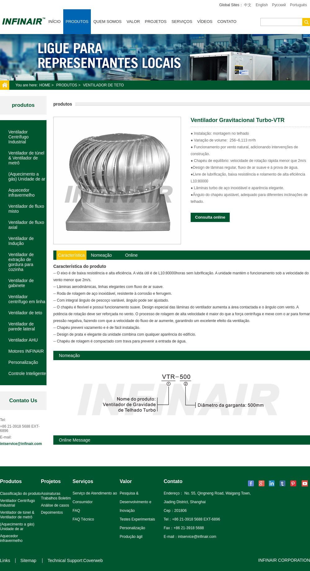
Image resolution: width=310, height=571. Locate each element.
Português (298, 5)
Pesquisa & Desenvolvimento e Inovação (135, 502)
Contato (226, 21)
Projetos (155, 21)
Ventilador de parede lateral (21, 326)
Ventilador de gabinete (21, 283)
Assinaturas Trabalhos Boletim (56, 495)
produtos (23, 105)
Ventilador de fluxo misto (26, 209)
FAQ (76, 510)
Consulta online (210, 217)
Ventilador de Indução (21, 241)
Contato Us (23, 400)
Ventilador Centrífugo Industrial (18, 136)
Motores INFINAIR (26, 351)
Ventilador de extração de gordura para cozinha (21, 262)
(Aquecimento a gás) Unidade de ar (26, 176)
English (262, 5)
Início (54, 21)
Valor (133, 21)
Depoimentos (52, 512)
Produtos (77, 21)
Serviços (181, 21)
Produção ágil (131, 536)
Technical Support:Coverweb (75, 560)
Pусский (279, 5)
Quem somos (107, 21)
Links (5, 560)
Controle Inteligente (27, 373)
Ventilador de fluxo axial (26, 225)
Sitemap (28, 560)
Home (45, 85)
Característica (71, 255)
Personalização (23, 362)
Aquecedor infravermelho (21, 193)
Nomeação (101, 255)
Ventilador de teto (103, 85)
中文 (247, 5)
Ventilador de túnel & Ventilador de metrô (26, 157)
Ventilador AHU (23, 340)
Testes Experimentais (137, 519)
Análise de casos (55, 505)
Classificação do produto (20, 493)
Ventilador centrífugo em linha (26, 299)
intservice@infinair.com (21, 444)
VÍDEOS (204, 21)
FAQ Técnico (83, 519)
